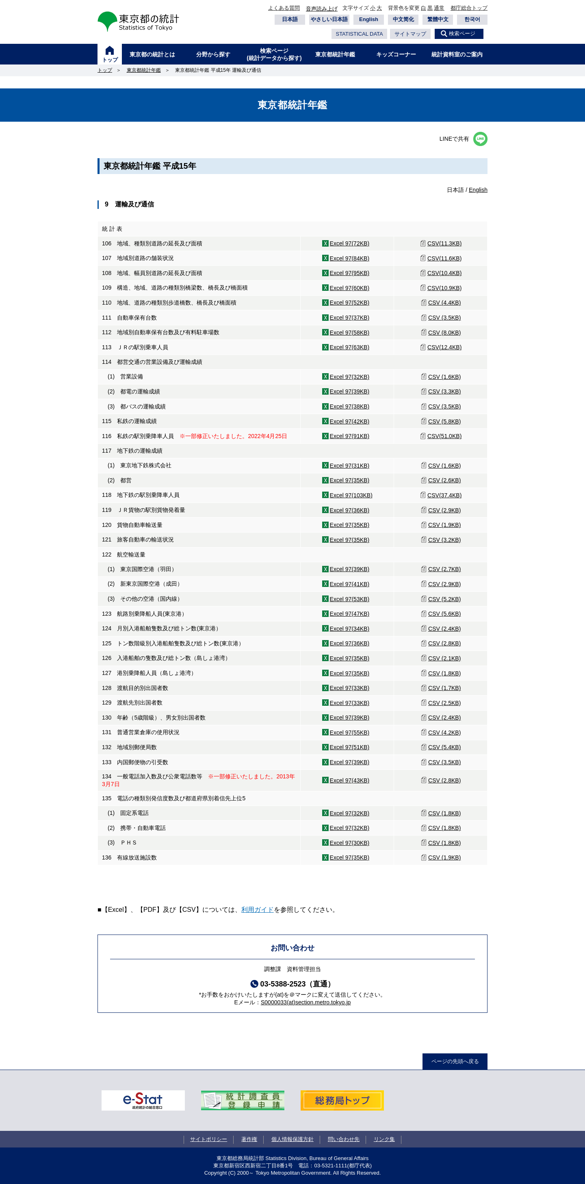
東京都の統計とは (152, 54)
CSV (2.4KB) (444, 628)
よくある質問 (284, 8)
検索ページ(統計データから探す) (274, 54)
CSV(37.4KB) (444, 495)
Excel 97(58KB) (350, 332)
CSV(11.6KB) (444, 258)
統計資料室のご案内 (457, 54)
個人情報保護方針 (292, 1139)
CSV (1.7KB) (444, 688)
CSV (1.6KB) (444, 377)
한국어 (472, 19)
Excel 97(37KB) (350, 317)
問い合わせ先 (344, 1139)
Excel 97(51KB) (350, 747)
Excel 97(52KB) (350, 302)
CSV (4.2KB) (444, 732)
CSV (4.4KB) (444, 302)
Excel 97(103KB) (351, 495)
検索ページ (462, 33)
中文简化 (403, 19)
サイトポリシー (208, 1139)
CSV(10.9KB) (444, 288)
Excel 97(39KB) (350, 391)
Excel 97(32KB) (350, 377)
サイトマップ (410, 34)
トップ (110, 60)
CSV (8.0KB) (444, 332)
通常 (439, 8)
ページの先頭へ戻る (455, 1061)
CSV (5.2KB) (444, 599)
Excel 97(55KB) (350, 732)
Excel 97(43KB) (350, 780)
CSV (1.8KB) (444, 673)
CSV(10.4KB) (444, 273)
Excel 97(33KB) (350, 688)
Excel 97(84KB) (350, 258)
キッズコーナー (396, 54)
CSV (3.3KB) (444, 391)
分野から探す (213, 54)
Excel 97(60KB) (350, 288)
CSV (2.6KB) (444, 480)
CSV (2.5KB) (444, 703)
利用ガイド (257, 909)
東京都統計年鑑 (335, 54)
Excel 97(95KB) (350, 273)
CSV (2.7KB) (444, 569)
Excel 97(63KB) (350, 347)
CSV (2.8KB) (444, 643)
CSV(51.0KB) (444, 436)
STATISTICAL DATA (359, 34)
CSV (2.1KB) (444, 658)
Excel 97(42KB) (350, 421)
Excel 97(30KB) (350, 843)
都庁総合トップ (469, 8)
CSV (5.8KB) (444, 421)
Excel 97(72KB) (350, 243)
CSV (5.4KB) (444, 747)
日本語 (290, 19)
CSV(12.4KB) (444, 347)
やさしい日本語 (329, 19)
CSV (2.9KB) (444, 510)
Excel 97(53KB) (350, 599)
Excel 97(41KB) (350, 584)
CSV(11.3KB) (444, 243)
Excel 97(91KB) (350, 436)
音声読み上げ (322, 8)
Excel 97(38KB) (350, 406)
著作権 (249, 1139)
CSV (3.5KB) (444, 317)
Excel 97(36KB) (350, 510)
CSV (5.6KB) (444, 613)
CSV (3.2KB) (444, 540)
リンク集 (384, 1139)
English (368, 19)
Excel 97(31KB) (350, 465)
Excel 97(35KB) (350, 480)
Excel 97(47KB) (350, 613)
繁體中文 (437, 19)
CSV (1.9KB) (444, 525)
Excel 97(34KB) (350, 628)
